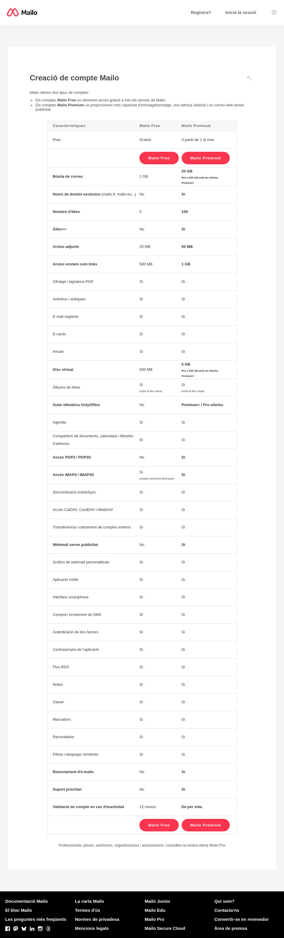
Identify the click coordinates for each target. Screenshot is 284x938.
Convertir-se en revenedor (241, 919)
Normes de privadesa (97, 919)
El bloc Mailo (18, 910)
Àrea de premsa (230, 928)
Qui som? (224, 901)
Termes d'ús (87, 910)
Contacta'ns (226, 910)
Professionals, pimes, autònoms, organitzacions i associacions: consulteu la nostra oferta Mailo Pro (142, 845)
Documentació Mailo (26, 901)
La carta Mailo (89, 901)
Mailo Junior (157, 901)
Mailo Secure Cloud (165, 928)
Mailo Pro (154, 919)
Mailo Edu (155, 910)
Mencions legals (92, 928)
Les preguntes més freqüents (35, 919)
